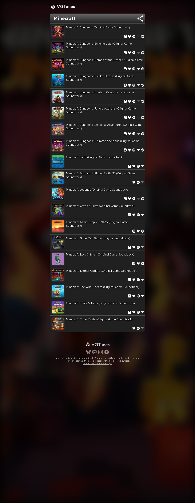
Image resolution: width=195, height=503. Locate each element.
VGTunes (63, 6)
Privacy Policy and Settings (97, 363)
